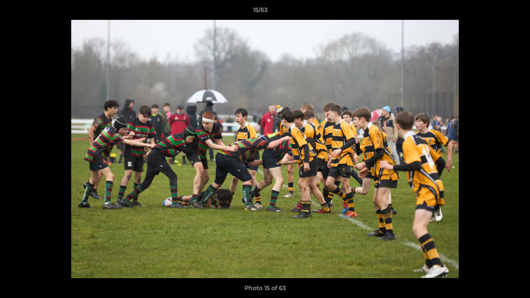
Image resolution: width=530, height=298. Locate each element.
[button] (495, 12)
